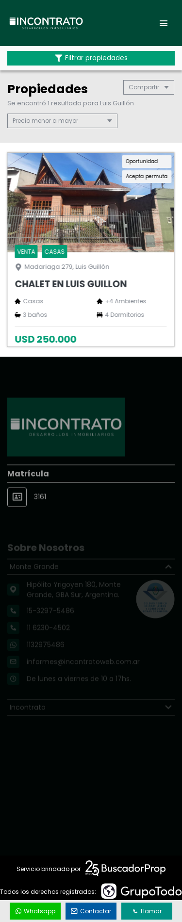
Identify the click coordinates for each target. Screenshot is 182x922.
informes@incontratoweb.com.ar (83, 670)
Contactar (91, 911)
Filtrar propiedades (91, 58)
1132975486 (46, 653)
